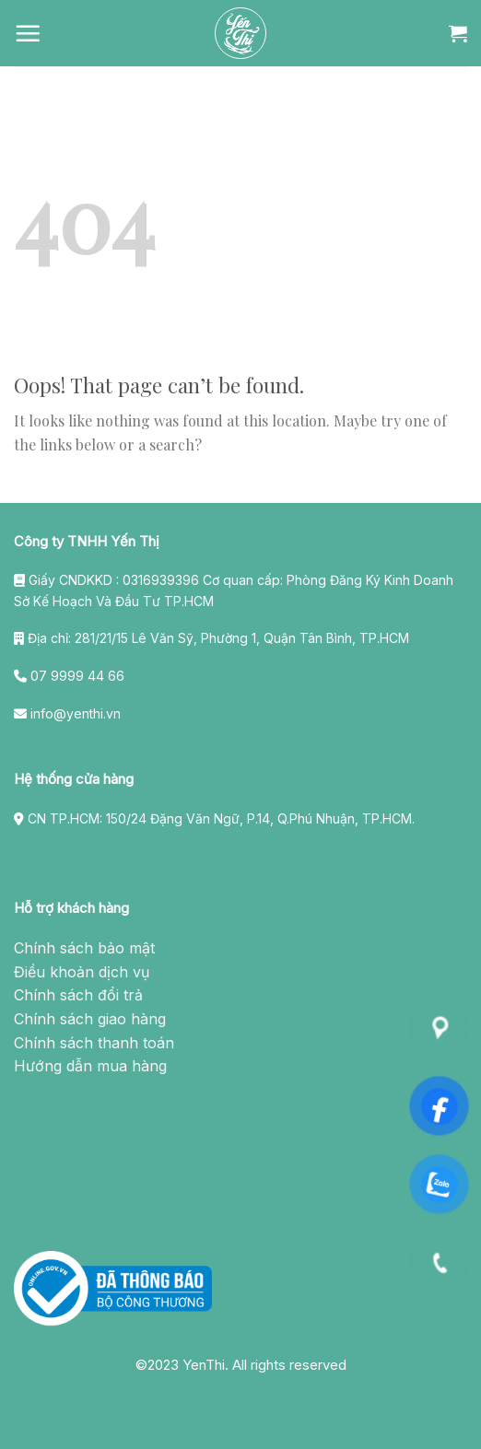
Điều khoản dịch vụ (81, 972)
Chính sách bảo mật (84, 948)
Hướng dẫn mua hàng (90, 1066)
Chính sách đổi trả (78, 995)
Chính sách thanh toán (94, 1043)
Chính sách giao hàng (90, 1019)
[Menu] (27, 33)
